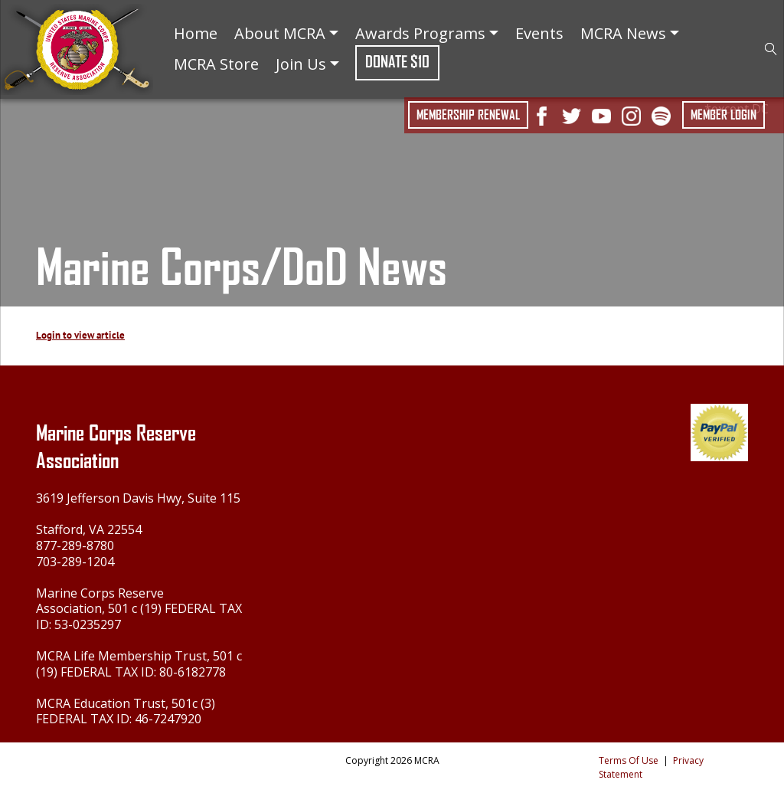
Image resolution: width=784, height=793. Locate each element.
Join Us (307, 64)
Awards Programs (426, 33)
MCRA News (629, 33)
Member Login (723, 115)
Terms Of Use (628, 760)
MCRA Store (216, 64)
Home (195, 33)
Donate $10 (397, 61)
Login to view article (80, 335)
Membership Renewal (468, 115)
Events (539, 33)
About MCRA (286, 33)
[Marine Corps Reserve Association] (76, 48)
